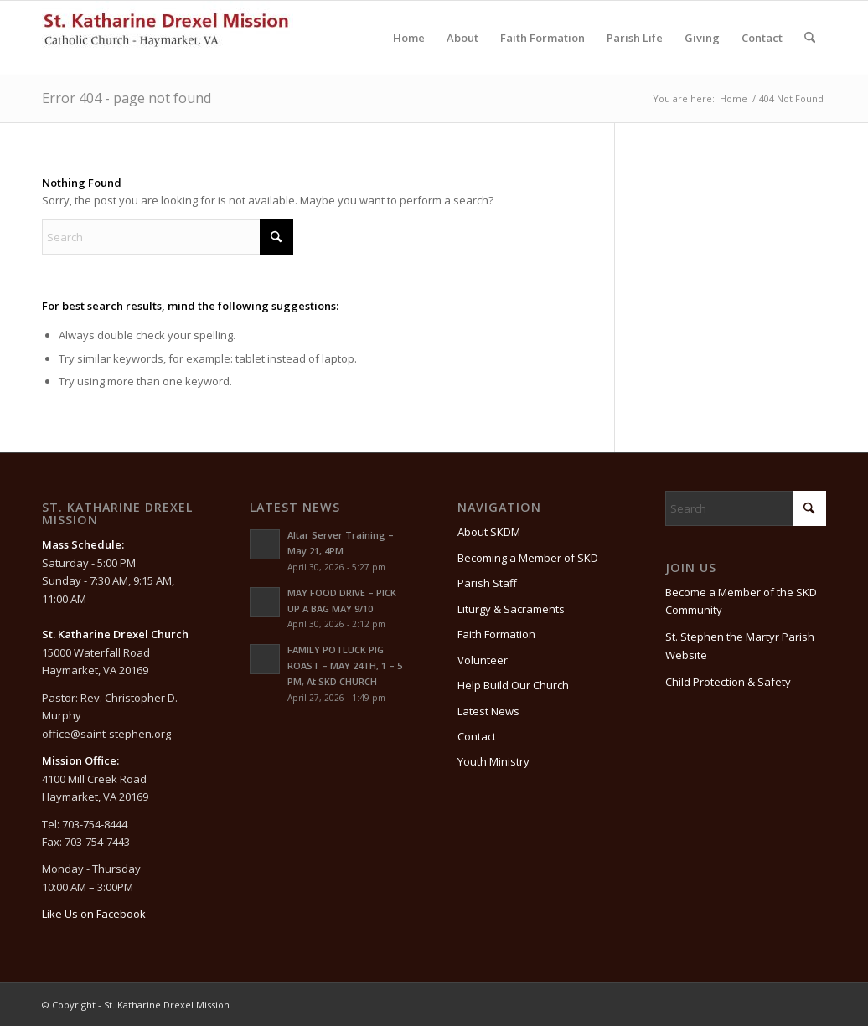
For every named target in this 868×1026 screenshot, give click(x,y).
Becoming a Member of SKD (527, 557)
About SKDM (488, 531)
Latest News (488, 711)
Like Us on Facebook (94, 913)
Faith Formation (496, 634)
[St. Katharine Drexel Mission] (167, 38)
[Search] (809, 38)
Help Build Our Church (513, 685)
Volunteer (482, 660)
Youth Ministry (493, 761)
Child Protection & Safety (728, 681)
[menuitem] (409, 38)
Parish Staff (487, 582)
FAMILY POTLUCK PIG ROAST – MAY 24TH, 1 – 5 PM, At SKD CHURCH (344, 665)
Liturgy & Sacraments (511, 608)
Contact (476, 736)
